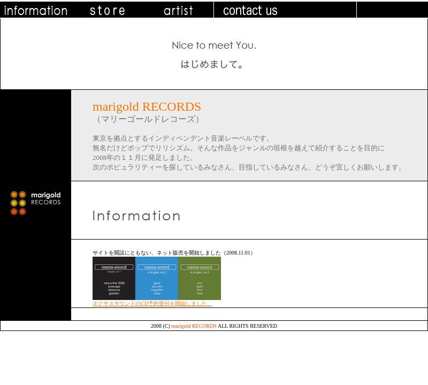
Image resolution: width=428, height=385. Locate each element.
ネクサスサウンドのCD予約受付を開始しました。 (152, 303)
